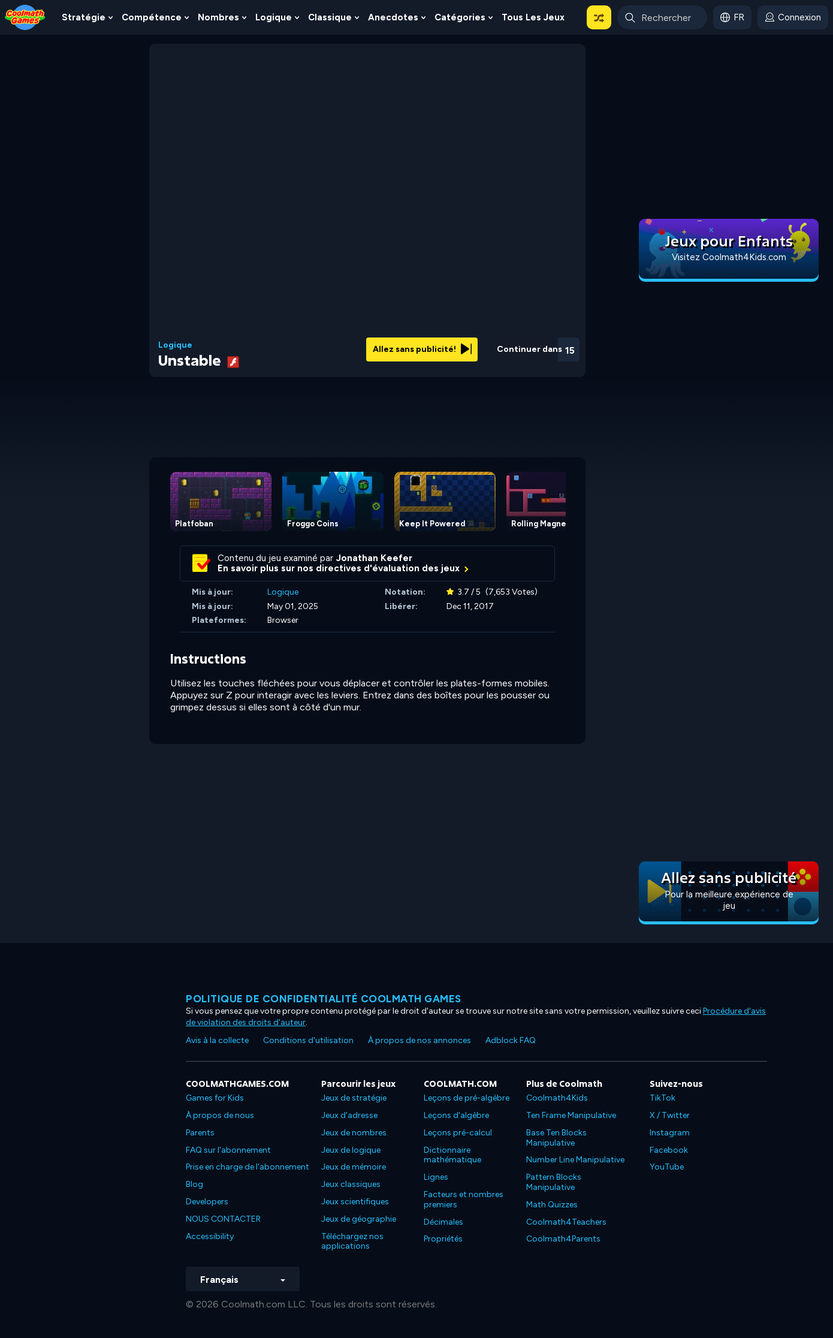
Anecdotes (393, 17)
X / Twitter (670, 1115)
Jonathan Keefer (374, 558)
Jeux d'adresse (349, 1115)
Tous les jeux (533, 17)
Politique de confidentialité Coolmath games (323, 999)
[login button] (792, 17)
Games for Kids (215, 1098)
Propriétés (443, 1239)
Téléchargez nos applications (352, 1241)
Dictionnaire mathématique (452, 1155)
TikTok (662, 1098)
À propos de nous (220, 1115)
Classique (330, 17)
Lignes (436, 1177)
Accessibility (210, 1236)
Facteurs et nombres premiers (463, 1199)
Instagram (670, 1133)
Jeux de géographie (358, 1219)
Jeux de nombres (354, 1133)
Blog (194, 1184)
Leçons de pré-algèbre (466, 1098)
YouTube (667, 1167)
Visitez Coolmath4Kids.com (729, 257)
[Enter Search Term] (662, 17)
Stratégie (83, 17)
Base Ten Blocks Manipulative (556, 1138)
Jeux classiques (351, 1184)
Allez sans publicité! (422, 349)
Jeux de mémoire (353, 1167)
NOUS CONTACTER (223, 1219)
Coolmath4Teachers (566, 1222)
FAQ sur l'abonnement (228, 1150)
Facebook (669, 1150)
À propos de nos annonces (419, 1040)
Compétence (152, 17)
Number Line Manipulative (575, 1160)
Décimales (443, 1222)
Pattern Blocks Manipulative (553, 1182)
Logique (273, 17)
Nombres (218, 17)
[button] (599, 17)
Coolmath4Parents (563, 1239)
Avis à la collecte (217, 1040)
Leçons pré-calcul (458, 1133)
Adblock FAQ (510, 1040)
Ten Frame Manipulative (571, 1115)
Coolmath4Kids (557, 1098)
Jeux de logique (351, 1150)
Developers (207, 1202)
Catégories (459, 17)
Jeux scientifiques (355, 1202)
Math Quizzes (552, 1205)
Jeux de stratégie (354, 1098)
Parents (200, 1133)
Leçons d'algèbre (456, 1115)
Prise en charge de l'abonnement (247, 1167)
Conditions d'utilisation (308, 1040)
